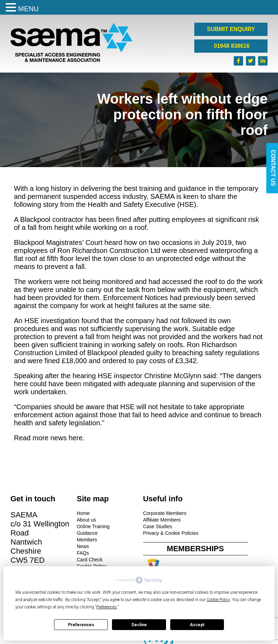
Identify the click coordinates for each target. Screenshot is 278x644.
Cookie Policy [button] (218, 599)
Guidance (86, 533)
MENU (28, 9)
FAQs (82, 553)
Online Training (92, 526)
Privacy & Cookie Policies (169, 533)
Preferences (81, 624)
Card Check (89, 559)
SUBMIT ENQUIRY (231, 29)
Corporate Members (163, 513)
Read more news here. (49, 438)
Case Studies (156, 526)
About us (85, 520)
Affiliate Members (160, 520)
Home (82, 513)
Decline (139, 624)
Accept (197, 624)
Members (86, 539)
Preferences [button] (106, 607)
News (82, 546)
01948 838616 (231, 46)
